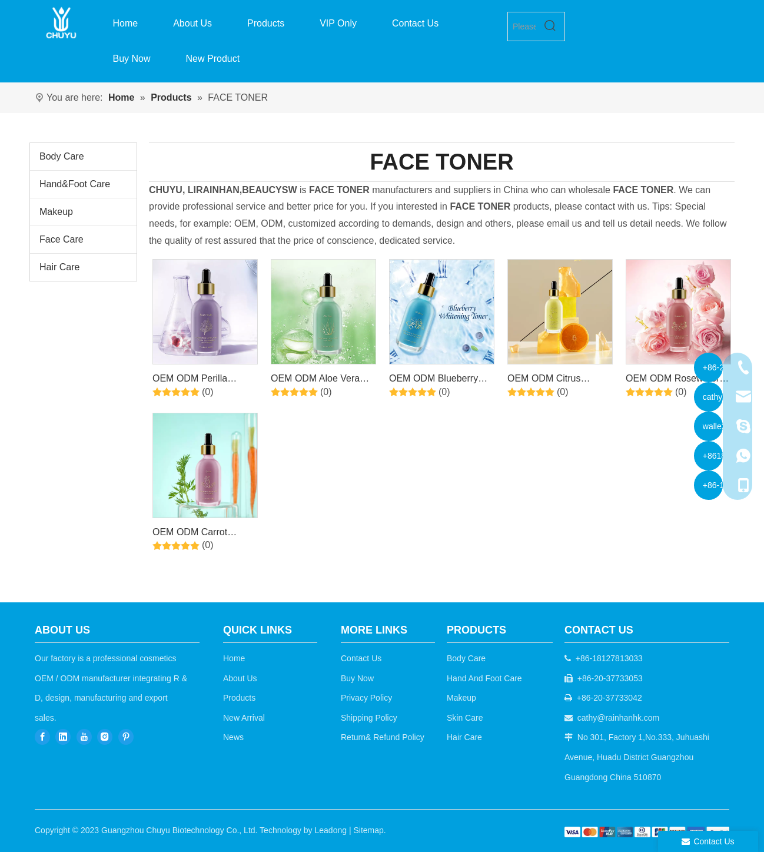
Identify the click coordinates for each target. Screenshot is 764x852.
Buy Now (357, 678)
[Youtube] (84, 736)
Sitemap (368, 830)
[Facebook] (42, 736)
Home (234, 658)
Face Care (61, 239)
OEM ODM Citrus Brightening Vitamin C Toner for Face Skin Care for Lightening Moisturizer (559, 380)
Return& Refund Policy (382, 737)
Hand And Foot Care (484, 678)
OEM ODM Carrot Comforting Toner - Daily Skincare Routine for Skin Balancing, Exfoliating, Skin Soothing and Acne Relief (203, 534)
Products (239, 697)
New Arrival (244, 717)
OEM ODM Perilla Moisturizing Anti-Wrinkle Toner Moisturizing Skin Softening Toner (203, 380)
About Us (240, 678)
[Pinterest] (126, 736)
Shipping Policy (369, 717)
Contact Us (361, 658)
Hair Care (59, 267)
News (233, 737)
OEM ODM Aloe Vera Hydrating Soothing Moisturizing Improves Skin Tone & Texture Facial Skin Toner (317, 380)
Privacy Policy (366, 697)
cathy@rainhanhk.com (618, 717)
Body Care (61, 156)
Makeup (56, 212)
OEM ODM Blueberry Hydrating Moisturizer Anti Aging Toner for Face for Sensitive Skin (437, 380)
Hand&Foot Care (74, 184)
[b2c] (646, 831)
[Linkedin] (63, 736)
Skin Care (465, 717)
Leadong (331, 830)
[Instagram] (104, 736)
